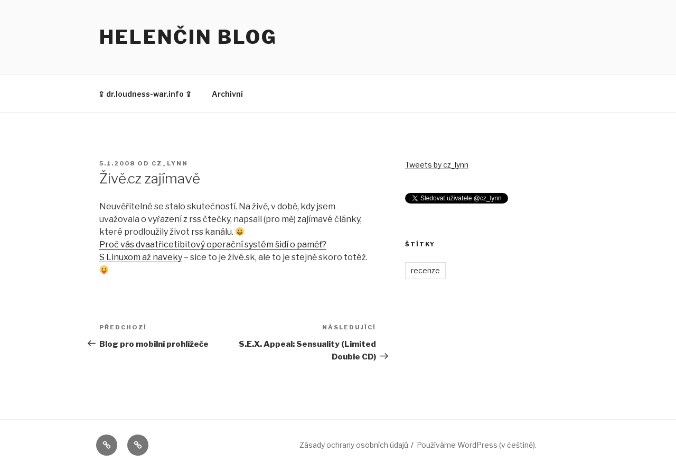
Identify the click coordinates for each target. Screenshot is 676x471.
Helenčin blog (188, 37)
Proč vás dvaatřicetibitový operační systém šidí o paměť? (212, 244)
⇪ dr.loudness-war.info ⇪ (145, 93)
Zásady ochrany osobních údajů (353, 444)
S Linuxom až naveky (140, 257)
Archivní (227, 93)
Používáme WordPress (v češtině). (477, 444)
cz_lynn (170, 163)
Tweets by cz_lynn (436, 164)
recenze (425, 270)
